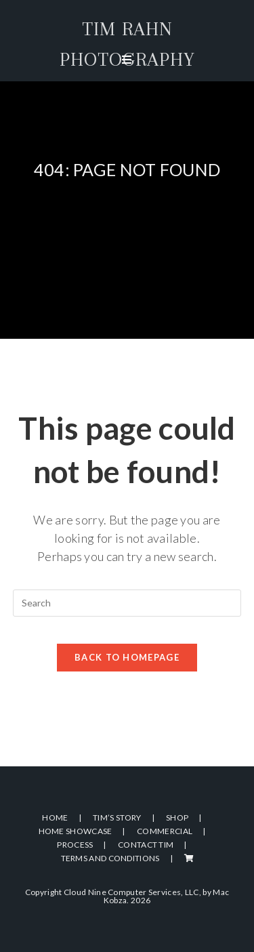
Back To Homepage (127, 657)
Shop (177, 817)
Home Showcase (75, 831)
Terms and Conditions (110, 858)
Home (55, 817)
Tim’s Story (117, 817)
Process (75, 845)
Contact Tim (145, 845)
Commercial (164, 831)
